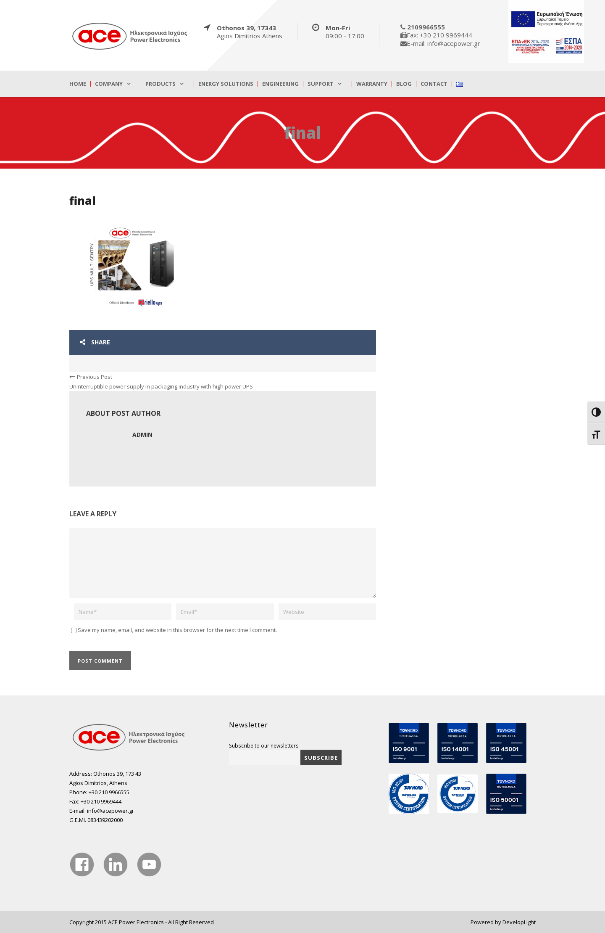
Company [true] (109, 84)
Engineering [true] (280, 84)
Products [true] (160, 84)
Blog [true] (404, 84)
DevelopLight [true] (519, 922)
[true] (130, 36)
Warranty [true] (371, 84)
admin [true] (142, 435)
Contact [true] (434, 84)
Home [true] (77, 84)
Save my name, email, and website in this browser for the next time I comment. (177, 630)
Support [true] (321, 84)
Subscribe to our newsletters (264, 745)
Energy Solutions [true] (225, 84)
